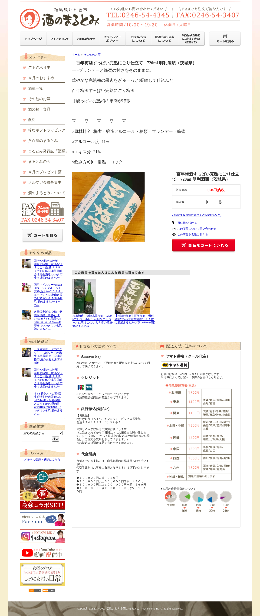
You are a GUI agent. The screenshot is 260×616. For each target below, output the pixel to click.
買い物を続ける (187, 223)
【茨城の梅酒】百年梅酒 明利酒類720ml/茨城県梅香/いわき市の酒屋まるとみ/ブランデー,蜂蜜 (135, 319)
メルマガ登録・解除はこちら (42, 459)
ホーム (76, 54)
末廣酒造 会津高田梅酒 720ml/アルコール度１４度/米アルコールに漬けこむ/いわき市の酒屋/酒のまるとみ (92, 321)
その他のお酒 (92, 54)
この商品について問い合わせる (196, 228)
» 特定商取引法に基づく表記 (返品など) (196, 215)
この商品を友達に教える (192, 234)
